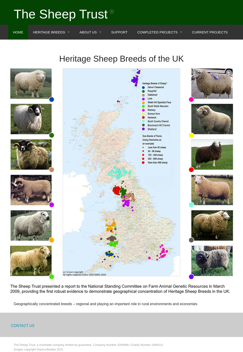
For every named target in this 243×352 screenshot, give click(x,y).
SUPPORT (119, 32)
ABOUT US (88, 32)
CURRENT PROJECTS (210, 32)
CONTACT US (22, 326)
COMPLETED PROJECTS (157, 32)
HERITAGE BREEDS (49, 32)
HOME (18, 32)
